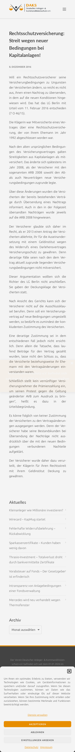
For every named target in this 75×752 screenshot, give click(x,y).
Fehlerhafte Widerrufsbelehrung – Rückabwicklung (32, 531)
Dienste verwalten (37, 714)
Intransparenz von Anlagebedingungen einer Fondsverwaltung (35, 588)
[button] (69, 671)
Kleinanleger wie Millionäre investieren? (36, 510)
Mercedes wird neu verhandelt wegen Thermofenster (34, 602)
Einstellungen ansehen (37, 740)
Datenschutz (31, 747)
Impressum (46, 747)
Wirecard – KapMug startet (27, 519)
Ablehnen (37, 732)
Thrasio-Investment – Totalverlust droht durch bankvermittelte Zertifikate (35, 559)
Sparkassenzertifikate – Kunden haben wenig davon (35, 545)
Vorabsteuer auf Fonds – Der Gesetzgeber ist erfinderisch (37, 574)
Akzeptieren (37, 724)
